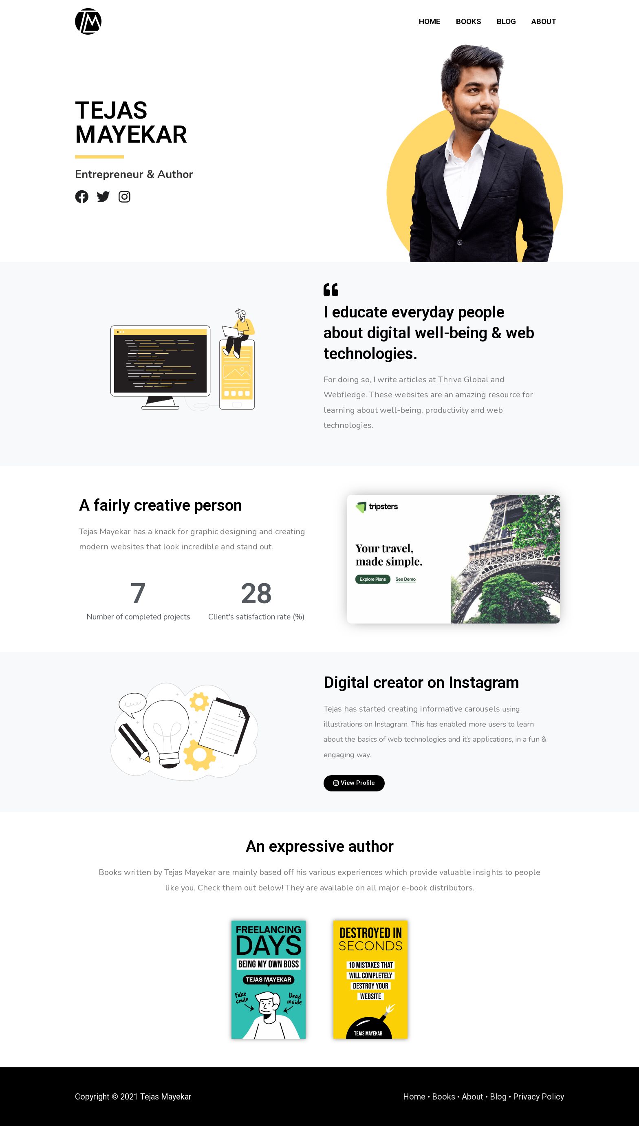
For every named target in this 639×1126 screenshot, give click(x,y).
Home (430, 21)
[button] (354, 783)
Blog (506, 21)
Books (468, 21)
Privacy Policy (538, 1097)
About (543, 21)
